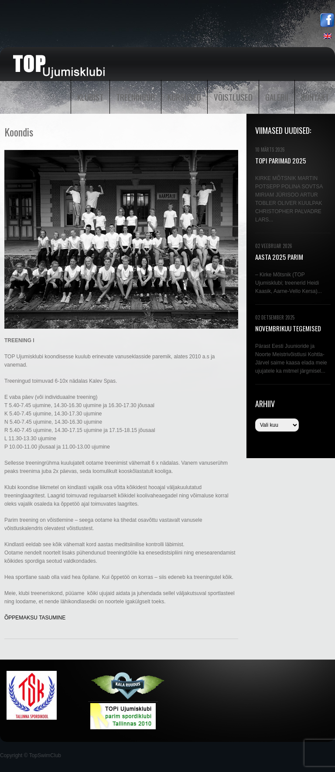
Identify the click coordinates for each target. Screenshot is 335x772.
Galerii (276, 97)
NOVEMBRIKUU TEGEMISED (288, 328)
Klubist (90, 97)
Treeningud (135, 97)
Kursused (184, 97)
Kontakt (315, 97)
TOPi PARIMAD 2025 (280, 160)
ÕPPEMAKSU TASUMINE (34, 618)
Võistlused (233, 97)
